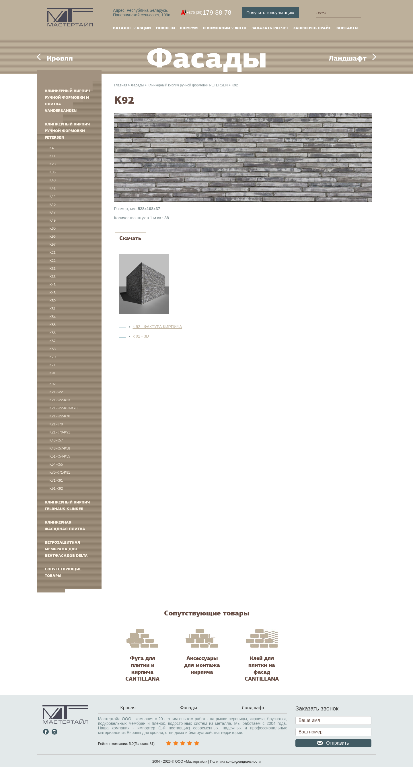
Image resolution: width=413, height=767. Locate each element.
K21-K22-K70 (60, 416)
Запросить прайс (312, 28)
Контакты (347, 28)
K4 (52, 148)
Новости (165, 28)
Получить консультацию (270, 12)
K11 (53, 156)
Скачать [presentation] (130, 238)
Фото (240, 28)
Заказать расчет (270, 28)
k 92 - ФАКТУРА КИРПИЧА (157, 326)
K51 (53, 309)
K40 (53, 180)
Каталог (122, 28)
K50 (53, 301)
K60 (53, 228)
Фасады (137, 85)
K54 (53, 317)
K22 (53, 261)
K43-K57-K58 (60, 448)
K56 (53, 333)
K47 (53, 212)
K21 (53, 253)
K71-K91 (56, 481)
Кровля (60, 58)
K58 (53, 349)
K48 (53, 293)
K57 (53, 341)
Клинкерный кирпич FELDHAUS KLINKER (67, 505)
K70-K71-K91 (60, 472)
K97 (53, 245)
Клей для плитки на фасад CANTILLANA (262, 668)
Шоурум (189, 28)
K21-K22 (56, 392)
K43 (53, 285)
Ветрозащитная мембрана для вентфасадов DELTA (66, 549)
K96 (53, 237)
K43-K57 (56, 440)
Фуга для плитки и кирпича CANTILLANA (142, 668)
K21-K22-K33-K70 (63, 408)
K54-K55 (56, 464)
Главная (120, 85)
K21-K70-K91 (60, 432)
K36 (53, 172)
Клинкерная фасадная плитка (65, 525)
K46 (53, 204)
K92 (53, 384)
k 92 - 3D (141, 336)
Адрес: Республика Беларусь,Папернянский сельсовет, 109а (141, 12)
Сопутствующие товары (63, 572)
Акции (144, 28)
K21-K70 (56, 424)
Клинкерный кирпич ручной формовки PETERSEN (67, 131)
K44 (53, 196)
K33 (53, 277)
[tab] (130, 238)
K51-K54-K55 (60, 456)
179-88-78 (208, 12)
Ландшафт (347, 58)
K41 (53, 188)
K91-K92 (56, 489)
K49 (53, 220)
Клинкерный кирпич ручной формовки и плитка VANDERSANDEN (67, 100)
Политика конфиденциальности (235, 762)
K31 (53, 269)
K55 (53, 325)
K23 (53, 164)
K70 (53, 357)
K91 (53, 373)
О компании (216, 28)
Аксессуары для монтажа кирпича (202, 665)
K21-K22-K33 (60, 400)
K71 (53, 365)
